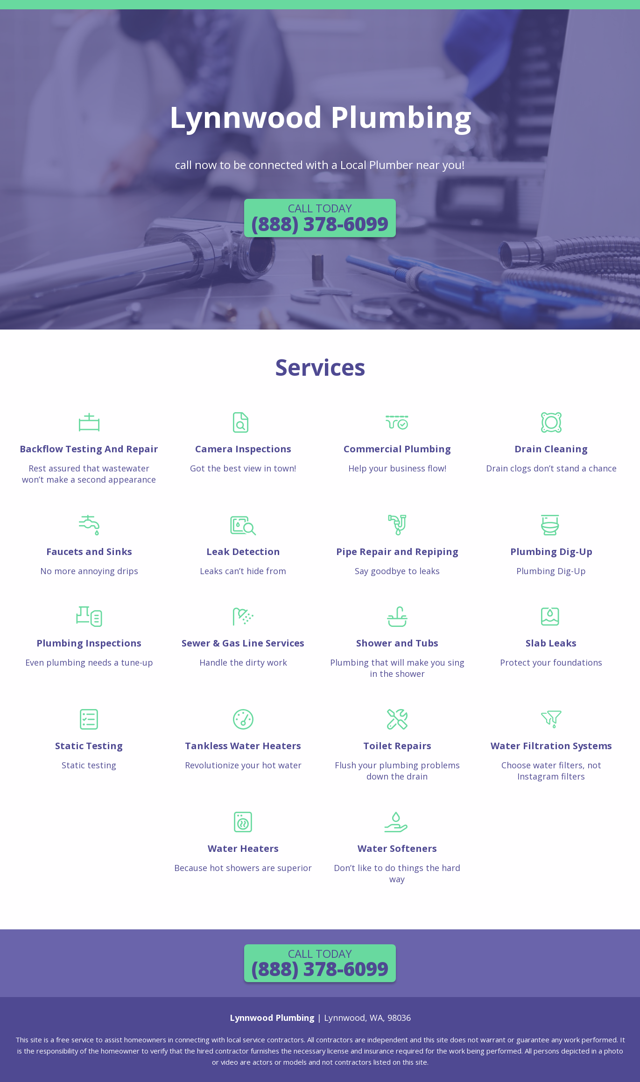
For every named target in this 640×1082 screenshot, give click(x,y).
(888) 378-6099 (320, 218)
